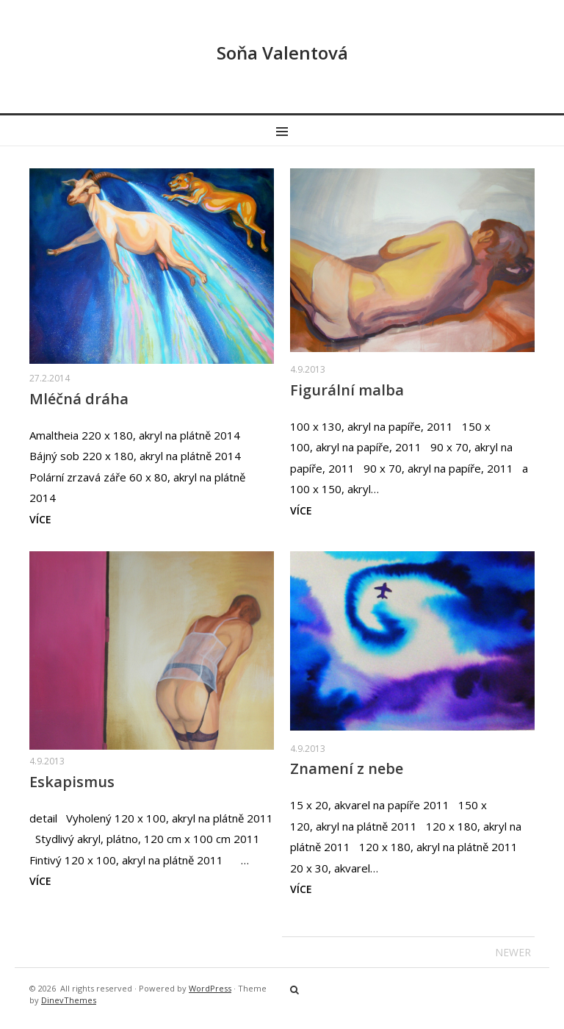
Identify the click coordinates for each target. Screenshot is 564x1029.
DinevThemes (68, 999)
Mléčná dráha (79, 399)
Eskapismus (72, 782)
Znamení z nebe (346, 768)
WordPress (210, 988)
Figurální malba (347, 390)
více (40, 519)
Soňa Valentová (282, 52)
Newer (513, 952)
